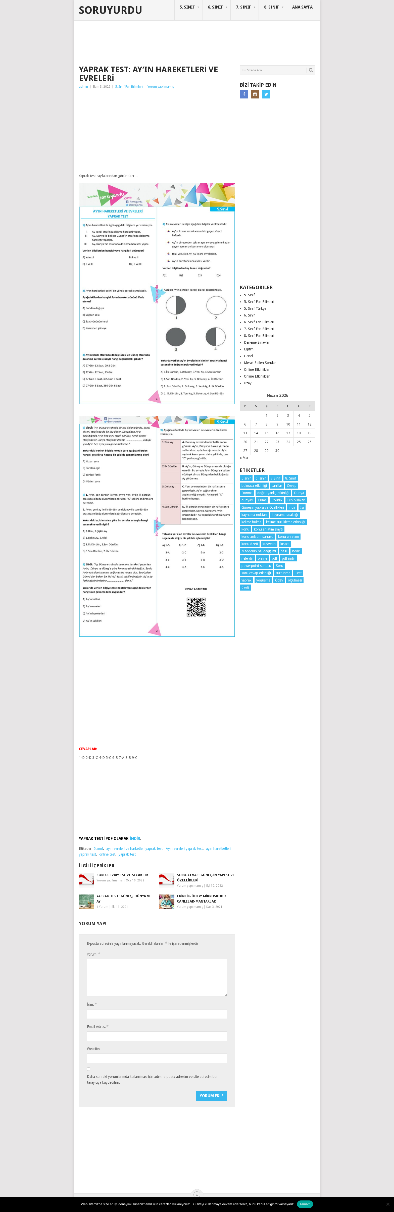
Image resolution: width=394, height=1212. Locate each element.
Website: (93, 1049)
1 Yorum (102, 907)
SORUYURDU (291, 40)
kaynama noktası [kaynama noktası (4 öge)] (254, 515)
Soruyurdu (110, 10)
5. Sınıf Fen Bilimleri (129, 86)
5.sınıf (98, 849)
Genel (248, 356)
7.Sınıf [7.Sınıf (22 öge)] (275, 478)
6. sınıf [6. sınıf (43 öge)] (261, 478)
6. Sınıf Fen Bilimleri (259, 322)
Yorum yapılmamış (160, 86)
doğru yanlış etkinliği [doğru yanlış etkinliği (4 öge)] (273, 493)
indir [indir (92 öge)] (292, 507)
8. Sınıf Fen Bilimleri (259, 336)
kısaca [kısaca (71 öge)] (284, 544)
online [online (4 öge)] (262, 558)
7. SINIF (243, 7)
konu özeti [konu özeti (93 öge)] (249, 544)
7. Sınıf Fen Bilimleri (259, 329)
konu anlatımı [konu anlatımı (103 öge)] (288, 537)
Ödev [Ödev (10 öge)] (279, 580)
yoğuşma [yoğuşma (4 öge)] (263, 580)
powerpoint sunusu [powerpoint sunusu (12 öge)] (256, 566)
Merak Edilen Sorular (260, 363)
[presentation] (125, 1101)
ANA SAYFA (302, 7)
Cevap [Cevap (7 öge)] (292, 486)
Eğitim (249, 349)
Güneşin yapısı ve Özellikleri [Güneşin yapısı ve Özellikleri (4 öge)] (262, 507)
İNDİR (135, 838)
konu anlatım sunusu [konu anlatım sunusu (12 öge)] (257, 537)
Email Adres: (97, 1026)
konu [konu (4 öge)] (245, 529)
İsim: (91, 1004)
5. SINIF (187, 7)
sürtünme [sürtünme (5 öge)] (283, 573)
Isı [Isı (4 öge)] (302, 507)
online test (107, 854)
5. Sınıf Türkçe (255, 308)
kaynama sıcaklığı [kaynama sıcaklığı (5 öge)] (285, 515)
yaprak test (127, 854)
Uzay (248, 383)
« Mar (244, 458)
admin (83, 86)
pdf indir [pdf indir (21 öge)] (288, 558)
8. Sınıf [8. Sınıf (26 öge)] (290, 478)
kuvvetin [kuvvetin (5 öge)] (269, 544)
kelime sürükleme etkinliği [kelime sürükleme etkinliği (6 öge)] (285, 522)
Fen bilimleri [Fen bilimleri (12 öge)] (296, 500)
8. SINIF (271, 7)
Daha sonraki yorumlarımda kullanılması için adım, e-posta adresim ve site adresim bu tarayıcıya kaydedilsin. (152, 1079)
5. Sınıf (249, 295)
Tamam (305, 1204)
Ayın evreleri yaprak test (184, 849)
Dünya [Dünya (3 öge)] (299, 493)
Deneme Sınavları (257, 342)
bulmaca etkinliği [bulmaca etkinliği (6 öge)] (254, 486)
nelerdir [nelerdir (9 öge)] (247, 558)
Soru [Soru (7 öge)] (279, 566)
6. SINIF (215, 7)
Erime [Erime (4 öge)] (262, 500)
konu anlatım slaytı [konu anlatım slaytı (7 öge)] (268, 529)
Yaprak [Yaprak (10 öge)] (246, 580)
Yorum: (93, 954)
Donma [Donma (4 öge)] (247, 493)
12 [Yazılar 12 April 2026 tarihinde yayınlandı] (310, 424)
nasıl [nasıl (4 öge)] (284, 551)
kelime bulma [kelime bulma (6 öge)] (251, 522)
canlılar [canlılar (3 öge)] (277, 486)
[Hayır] (387, 1204)
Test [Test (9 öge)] (298, 573)
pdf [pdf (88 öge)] (274, 558)
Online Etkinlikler (257, 369)
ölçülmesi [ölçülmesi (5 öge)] (295, 580)
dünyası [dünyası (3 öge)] (247, 500)
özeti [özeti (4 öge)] (245, 588)
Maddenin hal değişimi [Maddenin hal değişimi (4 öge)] (258, 551)
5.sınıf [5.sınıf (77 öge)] (246, 478)
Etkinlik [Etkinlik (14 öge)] (276, 500)
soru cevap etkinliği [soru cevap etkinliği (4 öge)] (256, 573)
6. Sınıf (249, 315)
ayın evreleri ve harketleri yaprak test (134, 849)
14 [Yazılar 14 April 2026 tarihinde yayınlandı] (256, 433)
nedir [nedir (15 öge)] (296, 551)
